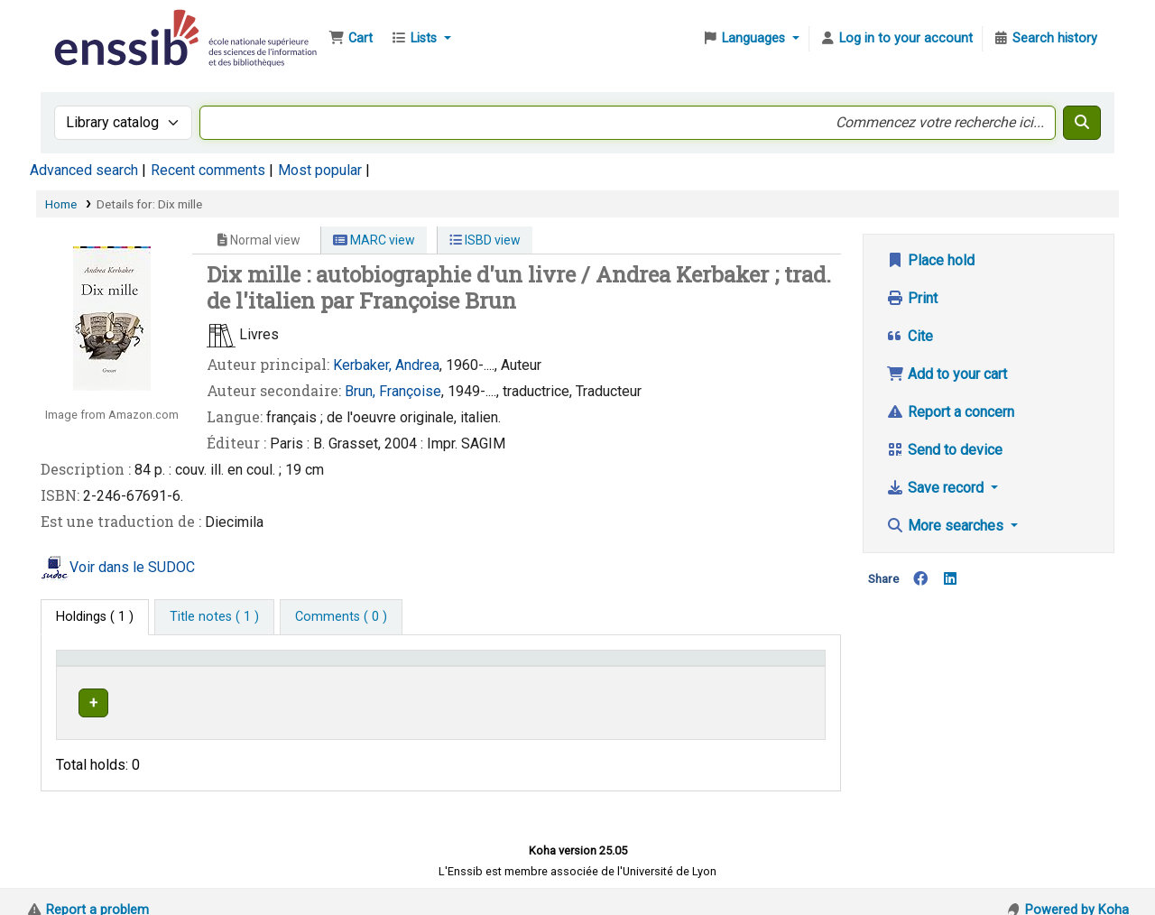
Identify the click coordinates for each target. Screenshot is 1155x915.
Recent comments (208, 170)
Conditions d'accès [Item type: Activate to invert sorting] (119, 666)
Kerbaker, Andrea (386, 365)
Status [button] (756, 666)
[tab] (214, 617)
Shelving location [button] (410, 666)
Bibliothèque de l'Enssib (96, 25)
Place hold (930, 260)
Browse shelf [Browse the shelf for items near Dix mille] (633, 699)
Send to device (944, 449)
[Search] (1082, 123)
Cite (909, 336)
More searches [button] (946, 525)
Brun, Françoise (393, 391)
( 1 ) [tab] (95, 616)
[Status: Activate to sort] (777, 666)
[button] (350, 39)
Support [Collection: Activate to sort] (277, 666)
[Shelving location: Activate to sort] (441, 666)
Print (912, 298)
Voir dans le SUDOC (132, 567)
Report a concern (950, 412)
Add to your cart (946, 374)
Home (61, 204)
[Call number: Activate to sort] (629, 666)
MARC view (374, 240)
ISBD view (485, 240)
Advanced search (84, 170)
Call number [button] (570, 666)
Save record (936, 487)
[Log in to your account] (896, 39)
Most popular (320, 170)
